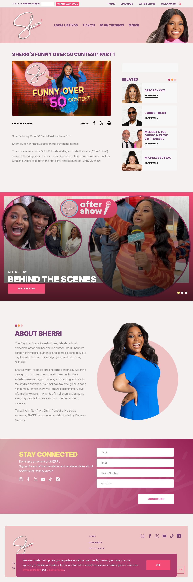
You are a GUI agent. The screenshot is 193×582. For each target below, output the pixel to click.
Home (111, 3)
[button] (178, 293)
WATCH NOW (26, 288)
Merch (134, 25)
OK (158, 565)
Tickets (88, 25)
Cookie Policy (55, 569)
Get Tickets (97, 548)
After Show (147, 3)
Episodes (127, 3)
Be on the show (112, 25)
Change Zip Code (67, 4)
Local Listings (66, 25)
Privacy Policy (32, 569)
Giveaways (168, 3)
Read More (151, 95)
